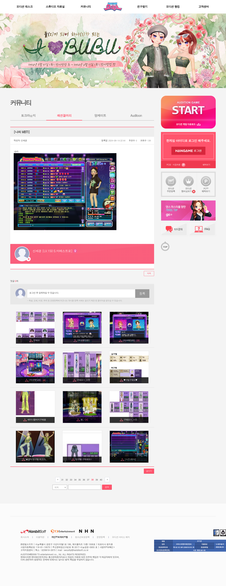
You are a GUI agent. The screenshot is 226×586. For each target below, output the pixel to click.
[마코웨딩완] (83, 340)
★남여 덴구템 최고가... (37, 459)
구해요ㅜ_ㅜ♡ (84, 380)
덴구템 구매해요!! (83, 459)
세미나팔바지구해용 (36, 419)
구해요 (37, 340)
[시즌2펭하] (131, 459)
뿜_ (84, 419)
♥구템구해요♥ (131, 380)
